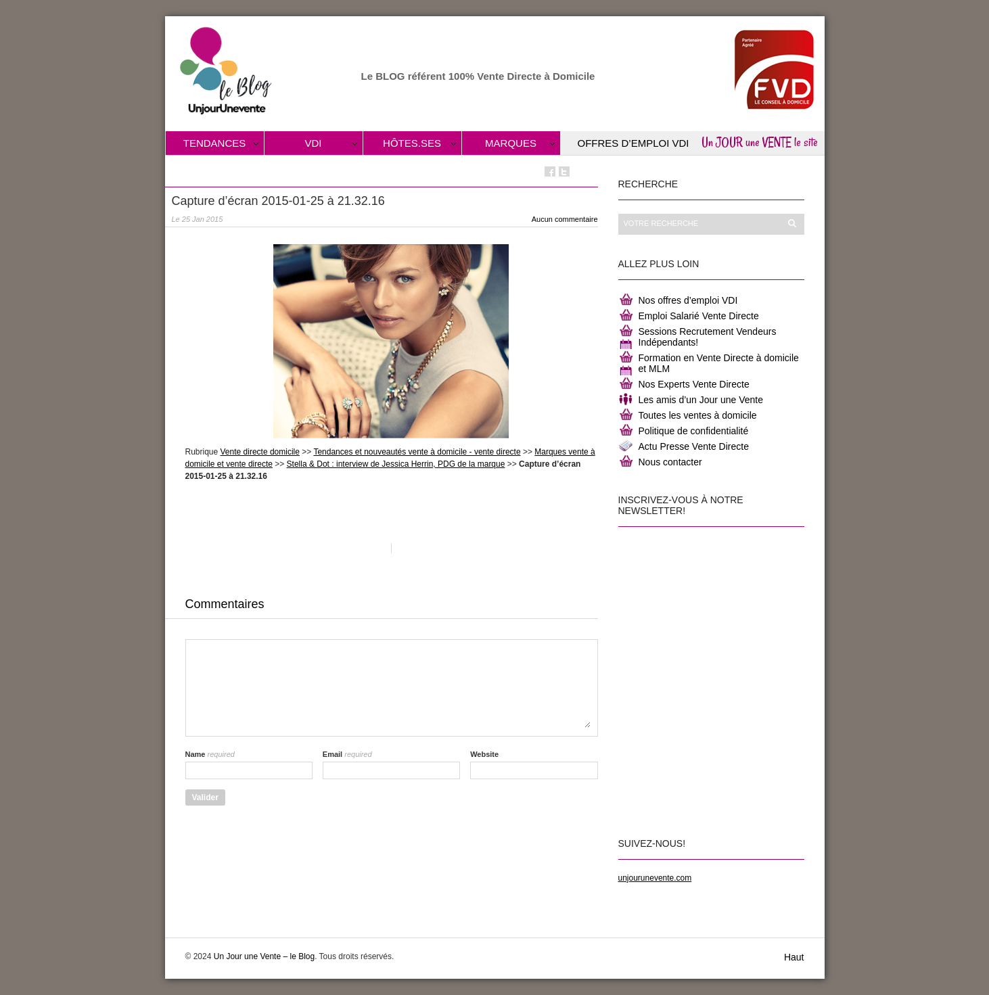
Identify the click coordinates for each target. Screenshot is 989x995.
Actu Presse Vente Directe (694, 446)
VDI (312, 143)
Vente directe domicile (260, 452)
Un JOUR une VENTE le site (760, 142)
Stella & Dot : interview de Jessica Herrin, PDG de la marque (396, 464)
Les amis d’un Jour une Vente (701, 399)
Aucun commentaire (565, 219)
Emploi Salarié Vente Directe (699, 315)
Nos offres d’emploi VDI (688, 300)
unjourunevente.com (655, 878)
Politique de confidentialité (694, 430)
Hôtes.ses (412, 143)
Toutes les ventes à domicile (698, 415)
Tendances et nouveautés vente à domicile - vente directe (416, 452)
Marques (510, 143)
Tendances (214, 143)
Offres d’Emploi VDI (633, 143)
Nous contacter (670, 462)
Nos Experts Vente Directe (694, 384)
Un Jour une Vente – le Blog (264, 956)
